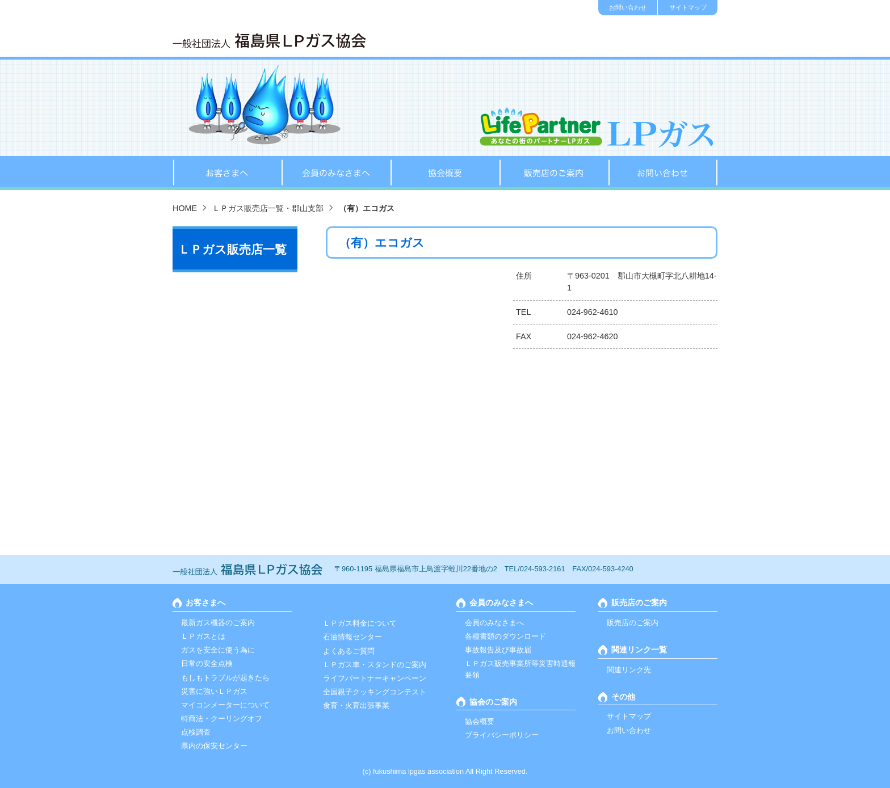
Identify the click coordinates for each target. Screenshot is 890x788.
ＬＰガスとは (203, 636)
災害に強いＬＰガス (214, 691)
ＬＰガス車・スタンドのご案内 (374, 664)
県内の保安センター (214, 745)
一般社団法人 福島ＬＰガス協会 (269, 40)
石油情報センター (352, 637)
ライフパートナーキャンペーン (374, 678)
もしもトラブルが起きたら (225, 677)
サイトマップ (688, 7)
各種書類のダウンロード (505, 636)
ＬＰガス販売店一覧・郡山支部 (268, 208)
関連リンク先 (629, 669)
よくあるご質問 (349, 651)
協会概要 (445, 173)
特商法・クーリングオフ (221, 718)
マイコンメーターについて (225, 705)
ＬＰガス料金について (360, 623)
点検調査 (196, 732)
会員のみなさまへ (336, 173)
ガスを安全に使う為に (218, 650)
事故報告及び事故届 (498, 650)
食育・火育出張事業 (356, 705)
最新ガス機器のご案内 (218, 622)
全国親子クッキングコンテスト (374, 692)
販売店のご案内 (553, 173)
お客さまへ (227, 173)
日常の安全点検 (207, 663)
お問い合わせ (627, 7)
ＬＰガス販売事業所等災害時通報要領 (520, 669)
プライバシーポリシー (502, 735)
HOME (185, 208)
